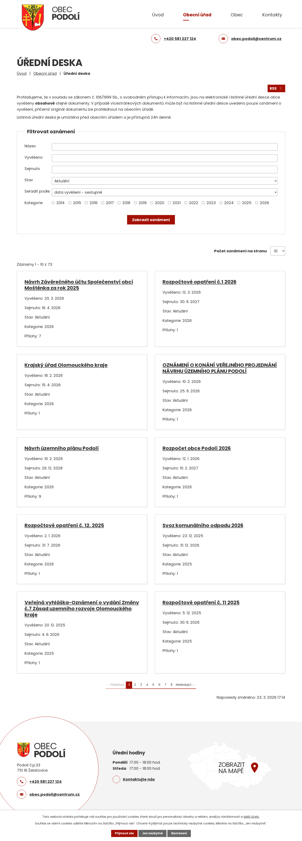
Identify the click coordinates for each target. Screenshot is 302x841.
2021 (177, 202)
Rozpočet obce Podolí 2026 (197, 447)
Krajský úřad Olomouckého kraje (66, 364)
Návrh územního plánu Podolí (62, 447)
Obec (237, 15)
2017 (110, 202)
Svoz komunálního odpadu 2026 (203, 525)
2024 (229, 202)
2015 (77, 202)
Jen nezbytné (153, 833)
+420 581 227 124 (45, 781)
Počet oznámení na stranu (240, 250)
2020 (159, 202)
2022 (193, 202)
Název (30, 145)
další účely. (251, 816)
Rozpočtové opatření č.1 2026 (199, 281)
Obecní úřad (197, 15)
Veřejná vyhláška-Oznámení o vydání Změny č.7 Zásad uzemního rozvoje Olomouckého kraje (82, 608)
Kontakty (272, 15)
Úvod (158, 15)
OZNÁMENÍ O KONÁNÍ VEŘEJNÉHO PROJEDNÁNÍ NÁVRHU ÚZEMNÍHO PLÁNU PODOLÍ (220, 367)
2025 (246, 202)
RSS (276, 88)
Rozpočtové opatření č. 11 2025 (201, 602)
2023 (211, 202)
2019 (143, 202)
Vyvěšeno (34, 156)
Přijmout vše (123, 833)
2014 (60, 202)
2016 (94, 202)
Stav (29, 179)
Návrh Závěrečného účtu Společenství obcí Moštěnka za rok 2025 (79, 284)
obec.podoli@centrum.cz (54, 794)
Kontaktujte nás (139, 779)
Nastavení (180, 833)
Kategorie (34, 202)
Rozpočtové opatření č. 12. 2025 (64, 525)
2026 (264, 202)
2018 (126, 202)
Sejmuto (32, 168)
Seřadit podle (37, 191)
